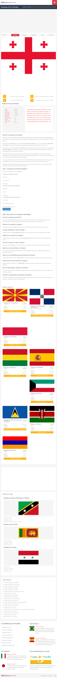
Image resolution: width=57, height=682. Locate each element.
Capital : (6, 110)
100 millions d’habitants (9, 206)
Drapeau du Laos (7, 607)
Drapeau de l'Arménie (15, 458)
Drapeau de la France (6, 627)
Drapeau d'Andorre (8, 595)
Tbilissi (5, 177)
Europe (15, 35)
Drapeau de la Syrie (10, 547)
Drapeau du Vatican (8, 605)
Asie (42, 35)
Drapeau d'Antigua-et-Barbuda (10, 602)
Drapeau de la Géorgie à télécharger (42, 96)
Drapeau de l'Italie (11, 654)
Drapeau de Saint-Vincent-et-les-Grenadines (15, 429)
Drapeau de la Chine (6, 642)
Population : (7, 113)
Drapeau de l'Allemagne (7, 630)
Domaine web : (8, 118)
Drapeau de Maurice (8, 589)
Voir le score (7, 209)
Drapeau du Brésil (39, 626)
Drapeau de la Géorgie (19, 96)
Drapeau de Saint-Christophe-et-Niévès (16, 498)
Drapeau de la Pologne (8, 582)
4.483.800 (5, 200)
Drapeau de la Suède (8, 596)
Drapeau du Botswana (8, 598)
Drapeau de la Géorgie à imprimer (42, 100)
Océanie (51, 35)
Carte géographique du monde (39, 651)
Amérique (34, 35)
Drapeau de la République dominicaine (42, 315)
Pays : (6, 109)
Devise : (6, 119)
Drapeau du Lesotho (8, 600)
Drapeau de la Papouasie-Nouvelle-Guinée (12, 609)
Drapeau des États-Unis (7, 635)
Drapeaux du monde (54, 2)
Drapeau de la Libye (8, 611)
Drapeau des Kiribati (8, 587)
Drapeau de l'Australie (7, 640)
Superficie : (7, 115)
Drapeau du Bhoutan (8, 613)
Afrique (24, 35)
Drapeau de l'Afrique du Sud (9, 591)
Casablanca (6, 180)
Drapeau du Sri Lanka (11, 524)
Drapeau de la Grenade (8, 584)
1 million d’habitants (8, 203)
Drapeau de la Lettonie (8, 604)
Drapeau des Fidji (7, 593)
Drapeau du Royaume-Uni (7, 637)
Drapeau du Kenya (42, 432)
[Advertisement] (28, 22)
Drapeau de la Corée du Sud (8, 645)
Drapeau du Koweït (42, 401)
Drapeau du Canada (6, 632)
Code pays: (7, 116)
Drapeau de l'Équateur (8, 586)
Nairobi (5, 183)
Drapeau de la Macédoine (15, 311)
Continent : (7, 112)
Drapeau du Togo (7, 614)
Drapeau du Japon (11, 664)
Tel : (6, 122)
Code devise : (7, 121)
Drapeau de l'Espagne (42, 375)
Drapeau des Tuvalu (8, 616)
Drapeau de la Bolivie (15, 375)
